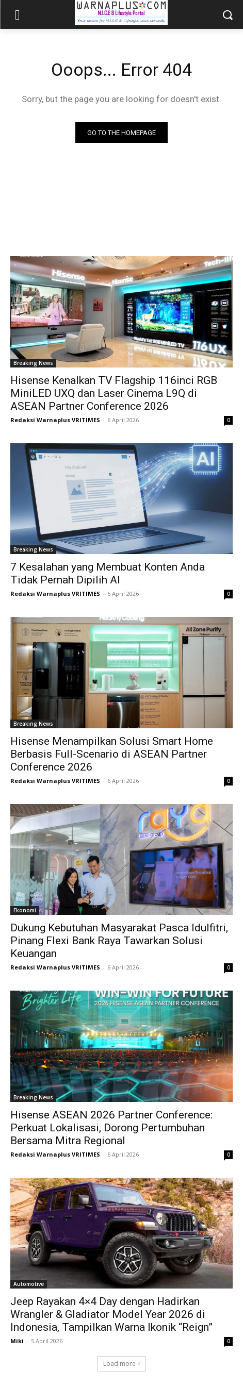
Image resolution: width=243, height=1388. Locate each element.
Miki (17, 1341)
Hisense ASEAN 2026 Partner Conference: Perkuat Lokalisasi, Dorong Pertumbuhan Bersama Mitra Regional (111, 1128)
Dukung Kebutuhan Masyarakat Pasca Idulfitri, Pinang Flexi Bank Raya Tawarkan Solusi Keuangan (119, 941)
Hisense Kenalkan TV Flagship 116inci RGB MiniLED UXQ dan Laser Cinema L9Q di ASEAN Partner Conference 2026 (113, 393)
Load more (121, 1363)
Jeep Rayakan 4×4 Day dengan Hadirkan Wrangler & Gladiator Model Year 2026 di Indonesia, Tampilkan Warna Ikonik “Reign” (111, 1314)
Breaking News (33, 362)
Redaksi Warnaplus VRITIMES (55, 420)
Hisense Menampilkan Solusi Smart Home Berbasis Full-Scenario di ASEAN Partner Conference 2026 (111, 754)
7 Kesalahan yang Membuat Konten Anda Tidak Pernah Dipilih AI (107, 573)
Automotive (28, 1283)
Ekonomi (24, 910)
